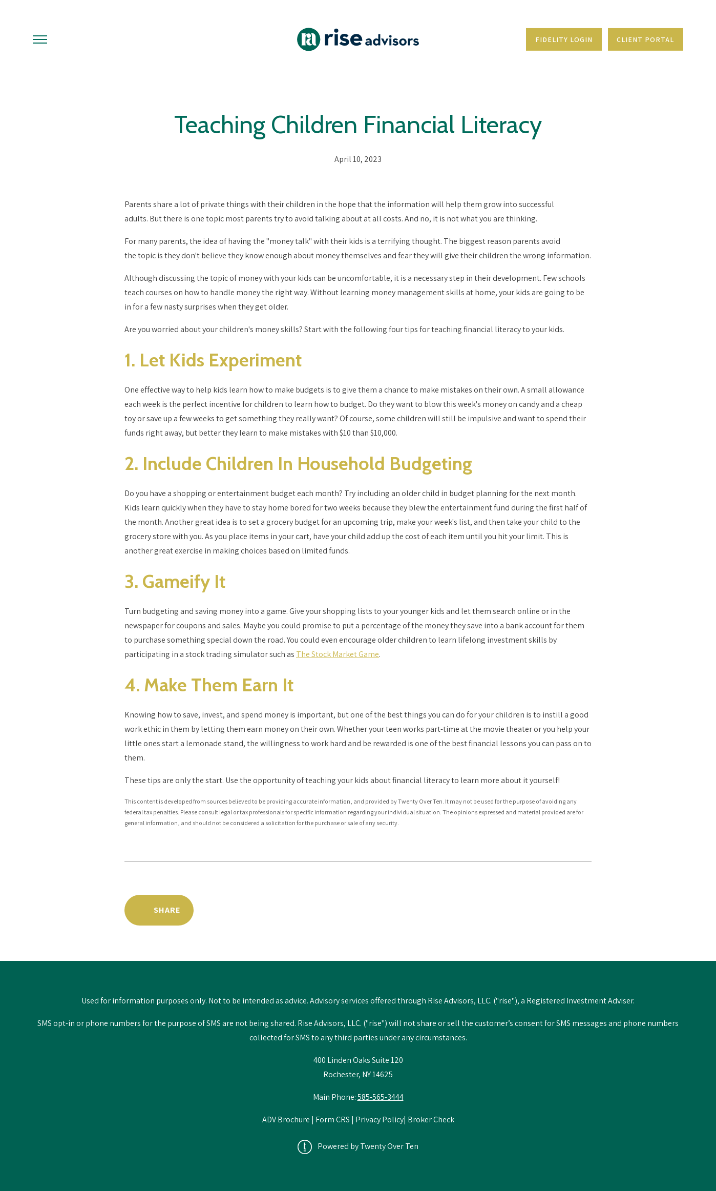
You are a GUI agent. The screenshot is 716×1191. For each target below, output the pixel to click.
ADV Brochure (286, 1119)
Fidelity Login (564, 39)
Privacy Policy (379, 1119)
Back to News (547, 910)
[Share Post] (159, 910)
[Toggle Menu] (40, 39)
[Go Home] (358, 39)
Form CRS (332, 1119)
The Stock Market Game (337, 654)
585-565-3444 (380, 1097)
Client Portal (645, 39)
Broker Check (431, 1119)
